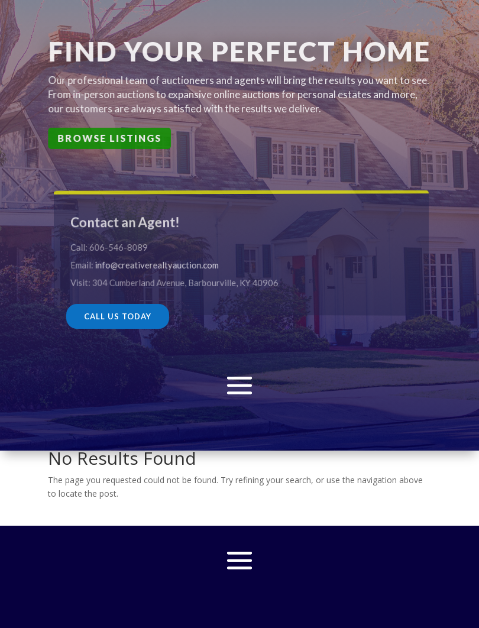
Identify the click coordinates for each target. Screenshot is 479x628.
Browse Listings (111, 138)
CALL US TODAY (117, 316)
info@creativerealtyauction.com (166, 265)
